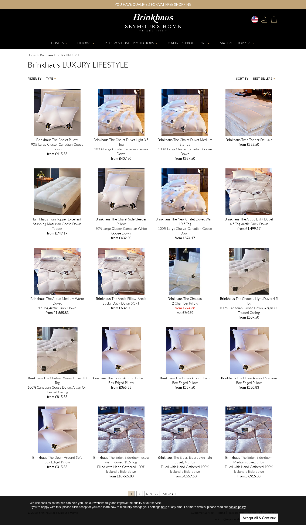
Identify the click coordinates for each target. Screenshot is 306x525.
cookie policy (237, 507)
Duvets (57, 43)
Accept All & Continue (259, 517)
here (164, 507)
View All (169, 494)
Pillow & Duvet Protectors (129, 43)
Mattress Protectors (186, 43)
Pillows (84, 43)
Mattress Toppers (236, 43)
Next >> (152, 494)
